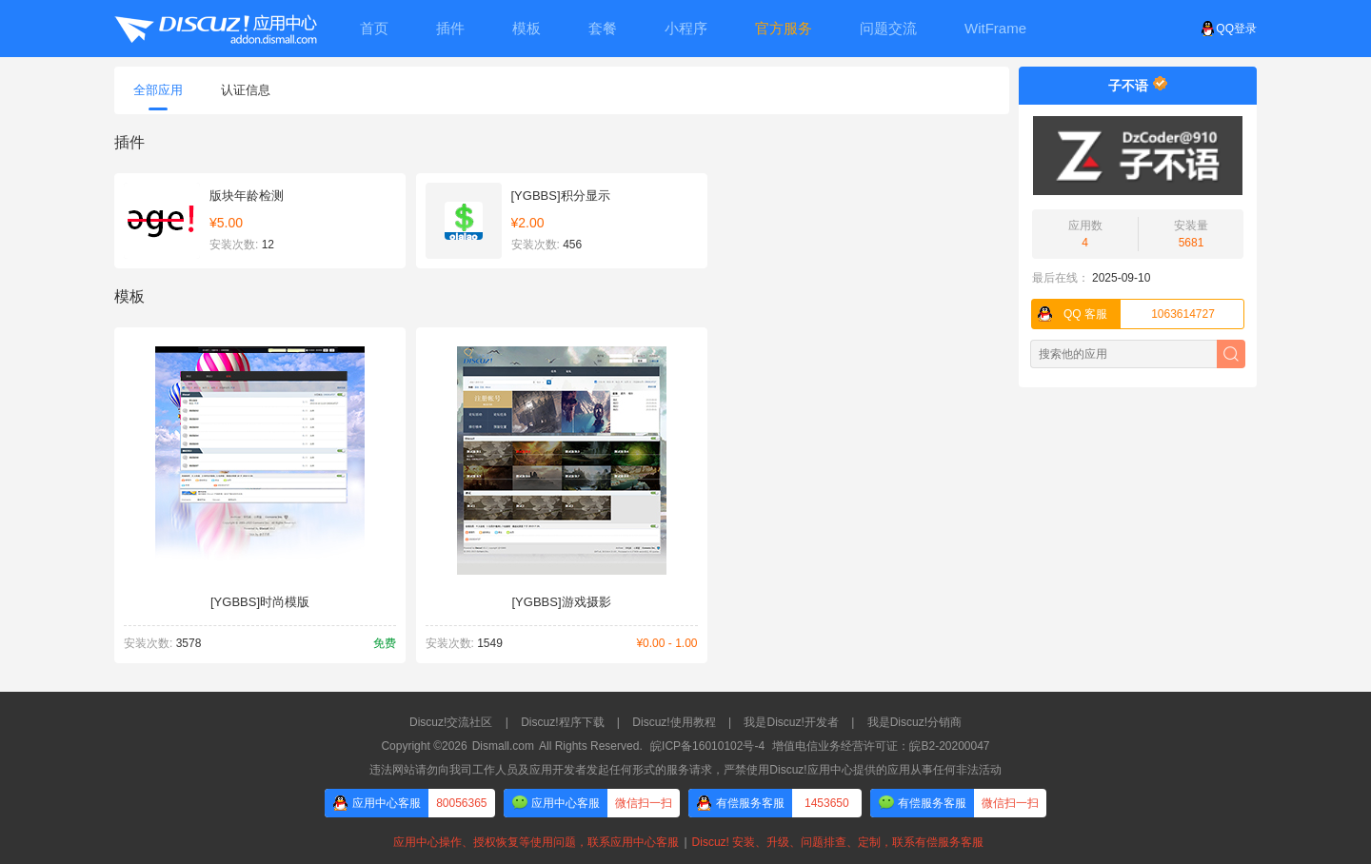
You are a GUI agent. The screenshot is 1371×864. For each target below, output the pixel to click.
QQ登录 (1229, 28)
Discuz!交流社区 (450, 722)
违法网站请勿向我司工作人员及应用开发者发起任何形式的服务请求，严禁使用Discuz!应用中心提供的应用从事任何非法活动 (685, 769)
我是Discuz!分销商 (914, 722)
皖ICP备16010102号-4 (707, 746)
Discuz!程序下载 (562, 722)
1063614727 (1123, 314)
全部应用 (158, 96)
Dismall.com (503, 746)
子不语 (1128, 85)
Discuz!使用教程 (673, 722)
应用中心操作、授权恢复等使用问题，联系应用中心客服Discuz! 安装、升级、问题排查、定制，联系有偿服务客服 (685, 842)
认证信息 (245, 90)
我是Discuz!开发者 (791, 722)
